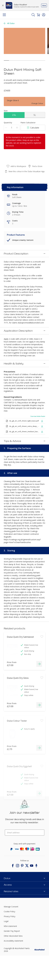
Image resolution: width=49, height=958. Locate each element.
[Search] (33, 14)
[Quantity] (11, 128)
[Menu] (4, 14)
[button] (43, 14)
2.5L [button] (14, 115)
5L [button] (35, 115)
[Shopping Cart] (38, 14)
